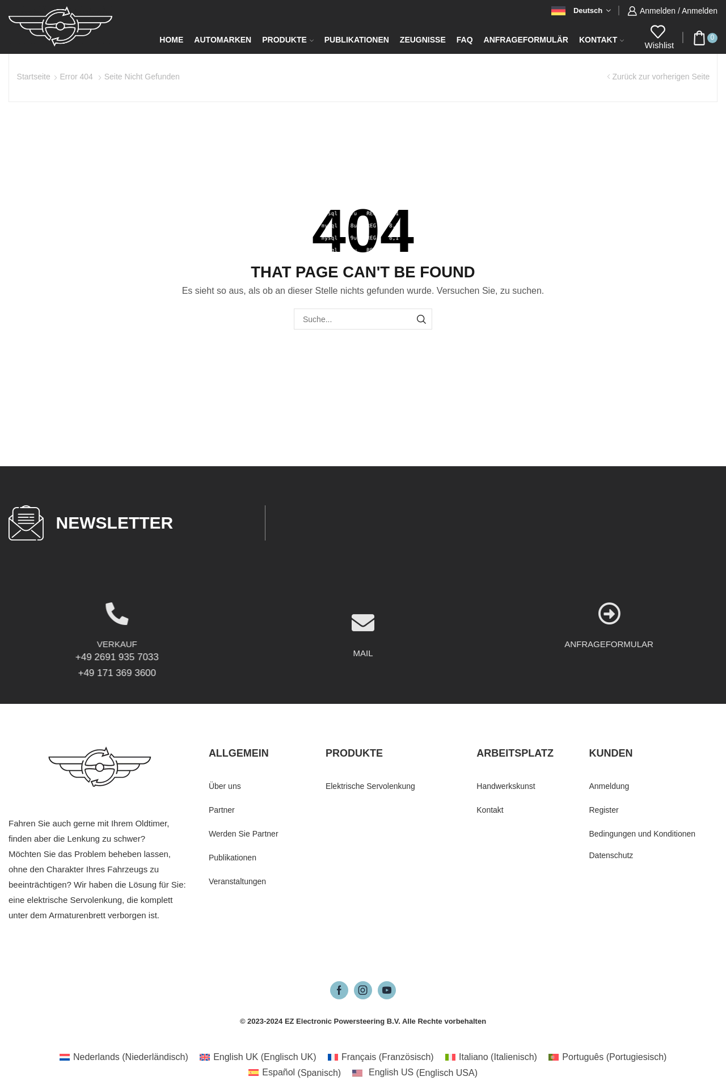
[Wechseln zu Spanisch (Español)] (295, 1073)
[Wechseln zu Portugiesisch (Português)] (607, 1057)
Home (171, 39)
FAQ (465, 39)
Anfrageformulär (526, 39)
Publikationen (356, 39)
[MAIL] (363, 669)
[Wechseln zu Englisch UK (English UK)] (258, 1057)
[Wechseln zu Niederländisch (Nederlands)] (124, 1057)
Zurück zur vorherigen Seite (661, 76)
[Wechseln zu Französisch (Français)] (381, 1057)
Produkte (288, 39)
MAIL (363, 699)
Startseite (33, 76)
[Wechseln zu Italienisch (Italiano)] (491, 1057)
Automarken (222, 39)
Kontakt (601, 39)
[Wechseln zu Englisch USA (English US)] (415, 1073)
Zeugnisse (423, 39)
